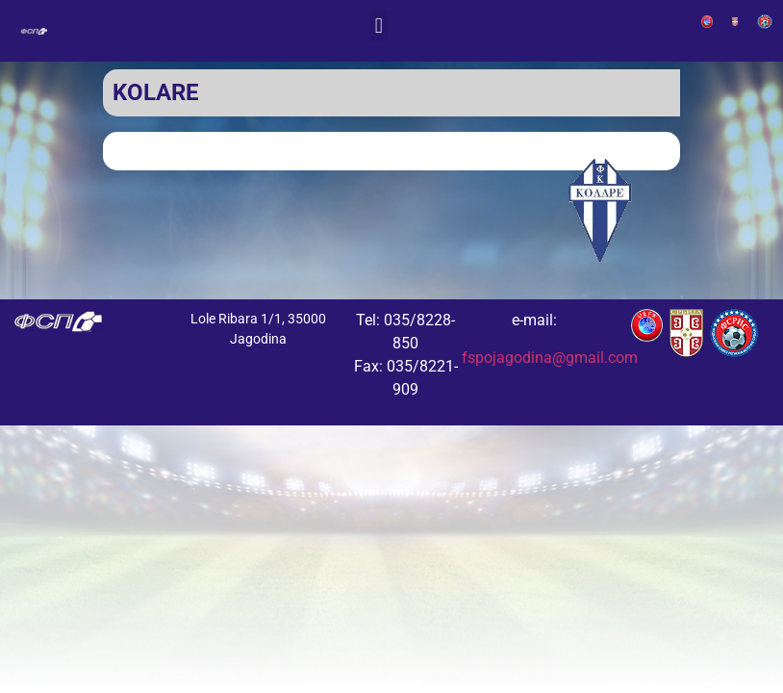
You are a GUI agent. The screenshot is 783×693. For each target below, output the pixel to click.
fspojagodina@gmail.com (550, 357)
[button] (378, 25)
